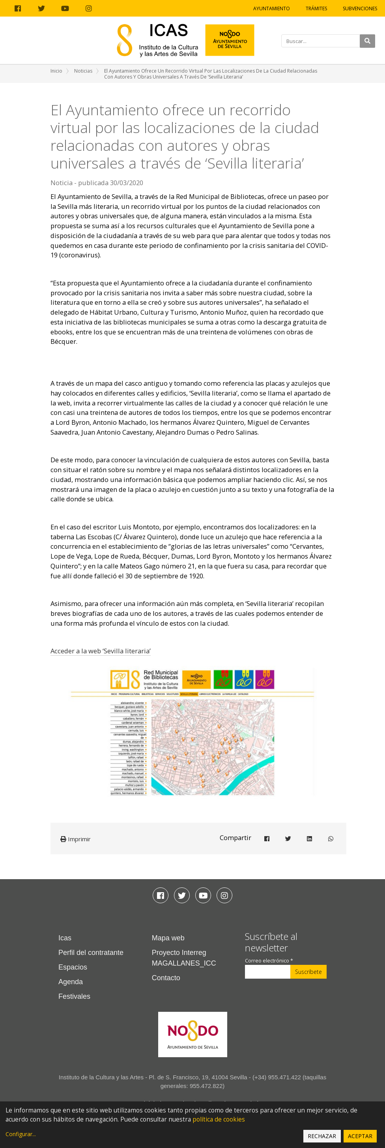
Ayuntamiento (271, 8)
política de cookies (218, 1119)
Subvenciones (360, 8)
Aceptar (360, 1136)
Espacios (72, 967)
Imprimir (75, 839)
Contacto (166, 978)
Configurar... (21, 1134)
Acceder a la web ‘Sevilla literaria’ (100, 650)
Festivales (74, 996)
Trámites (316, 8)
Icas (64, 938)
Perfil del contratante (90, 953)
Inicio (56, 71)
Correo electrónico (269, 961)
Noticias (83, 71)
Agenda (70, 982)
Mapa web (168, 938)
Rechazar (322, 1136)
